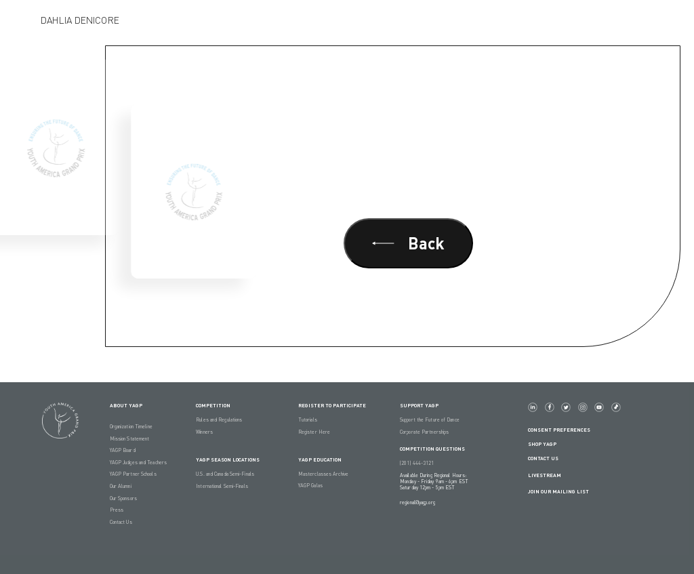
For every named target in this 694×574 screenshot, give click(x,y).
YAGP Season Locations (228, 460)
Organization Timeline (131, 427)
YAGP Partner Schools (133, 474)
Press (117, 510)
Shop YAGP (542, 444)
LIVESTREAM (550, 475)
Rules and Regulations (219, 420)
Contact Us (121, 522)
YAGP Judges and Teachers (138, 462)
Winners (204, 432)
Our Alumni (120, 486)
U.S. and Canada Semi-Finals (225, 474)
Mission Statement (130, 439)
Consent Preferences (559, 430)
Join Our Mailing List (558, 492)
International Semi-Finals (222, 486)
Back (408, 243)
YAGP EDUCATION (320, 460)
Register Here (314, 432)
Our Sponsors (123, 498)
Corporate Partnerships (424, 432)
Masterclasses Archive (323, 474)
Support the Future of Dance (430, 420)
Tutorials (307, 420)
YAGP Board (123, 450)
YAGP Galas (310, 486)
